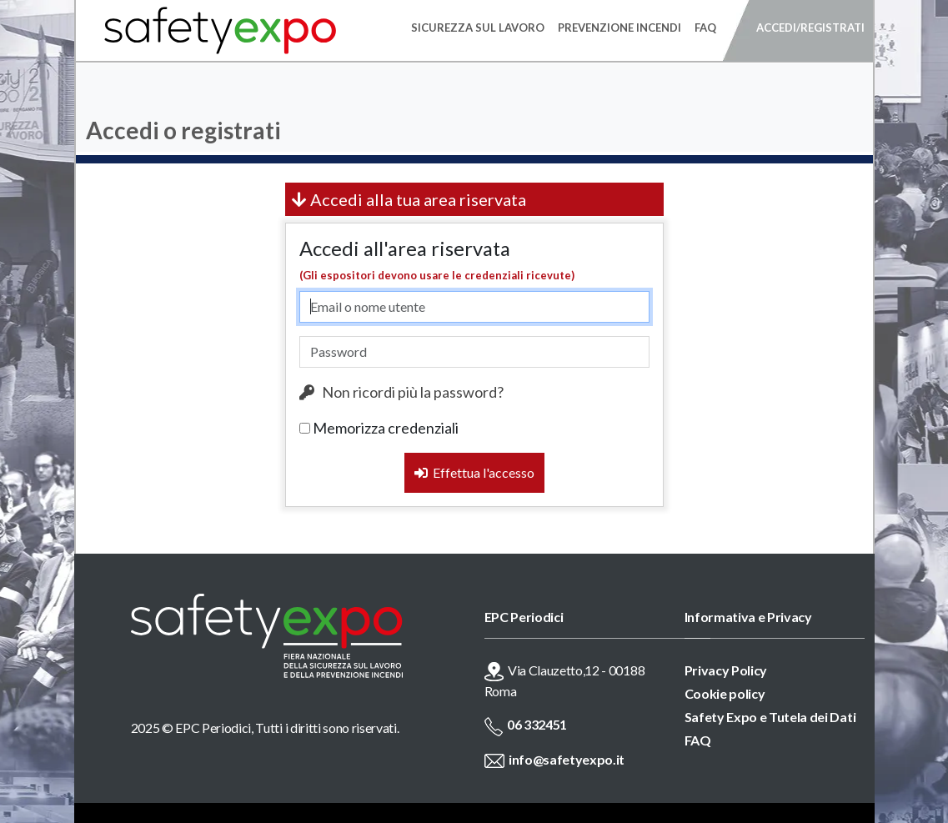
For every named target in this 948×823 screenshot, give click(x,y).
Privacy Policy (726, 670)
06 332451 (537, 724)
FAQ (698, 740)
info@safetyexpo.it (566, 759)
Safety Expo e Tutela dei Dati (770, 717)
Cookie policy (725, 693)
